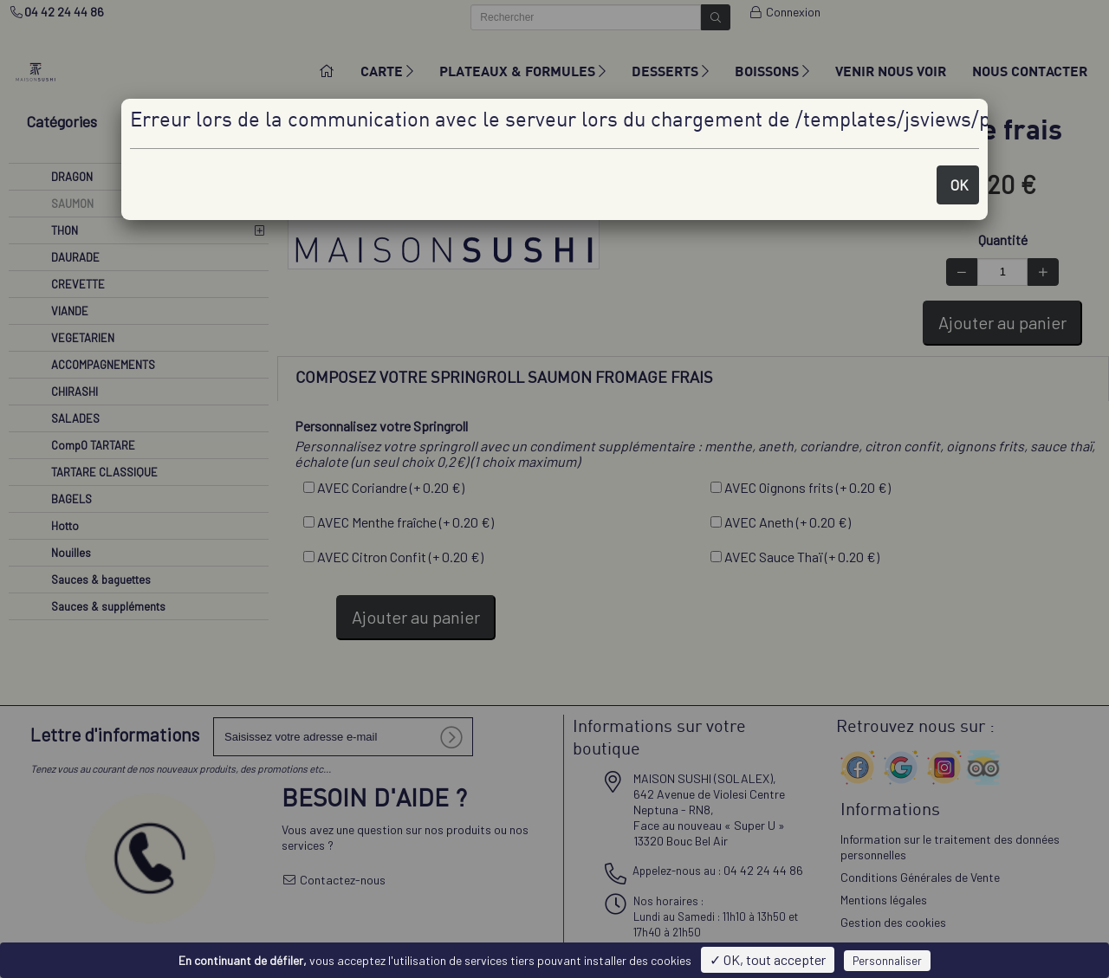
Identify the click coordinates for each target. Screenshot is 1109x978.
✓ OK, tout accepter (768, 959)
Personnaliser (887, 961)
